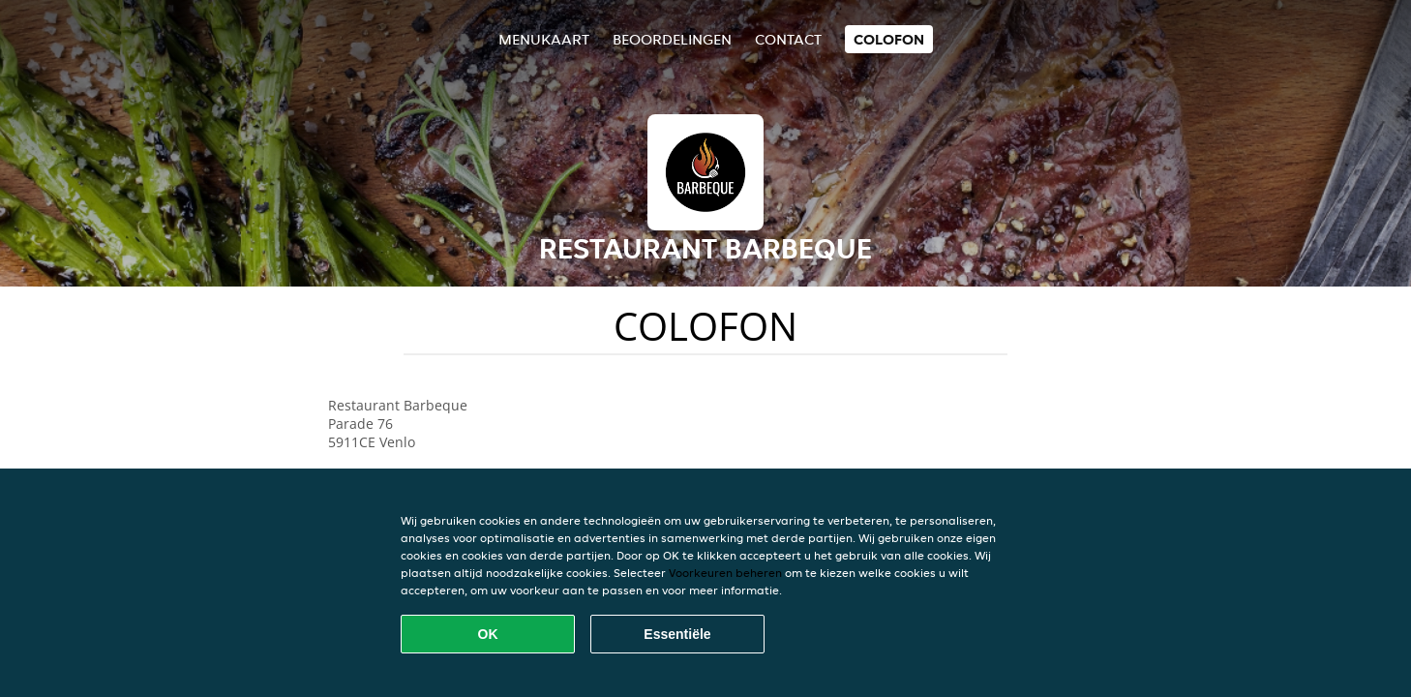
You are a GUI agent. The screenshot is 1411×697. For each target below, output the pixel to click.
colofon (889, 39)
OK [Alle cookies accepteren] (488, 634)
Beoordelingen (672, 39)
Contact (788, 39)
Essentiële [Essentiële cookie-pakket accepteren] (677, 634)
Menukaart (543, 39)
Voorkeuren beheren (725, 572)
